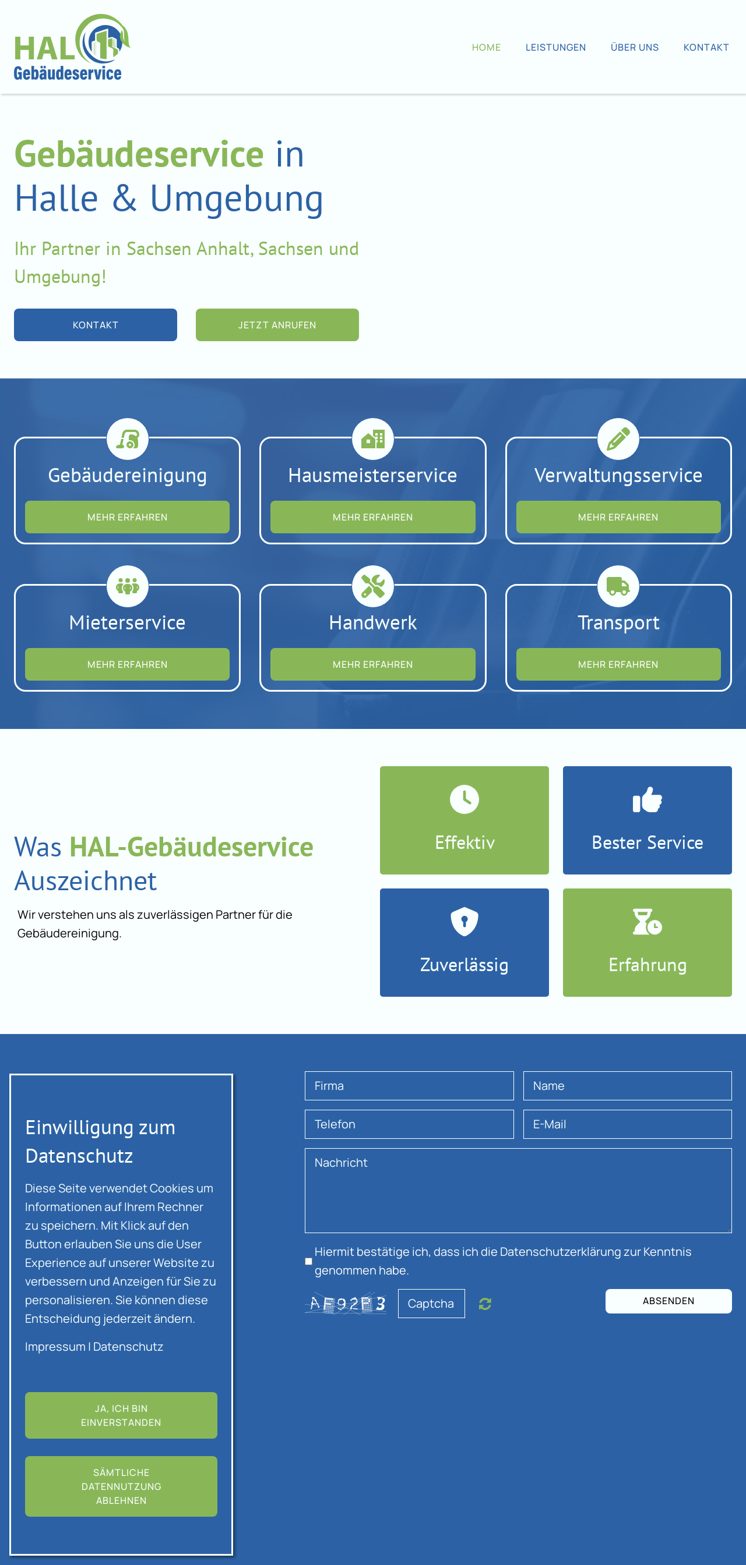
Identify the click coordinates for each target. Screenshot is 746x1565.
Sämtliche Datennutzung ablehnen (121, 1486)
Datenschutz (128, 1346)
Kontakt (707, 47)
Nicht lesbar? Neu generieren (485, 1304)
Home (486, 47)
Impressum (55, 1346)
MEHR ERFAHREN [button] (127, 517)
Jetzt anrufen (277, 324)
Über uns (635, 47)
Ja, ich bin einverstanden (121, 1415)
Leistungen (556, 47)
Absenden (669, 1300)
